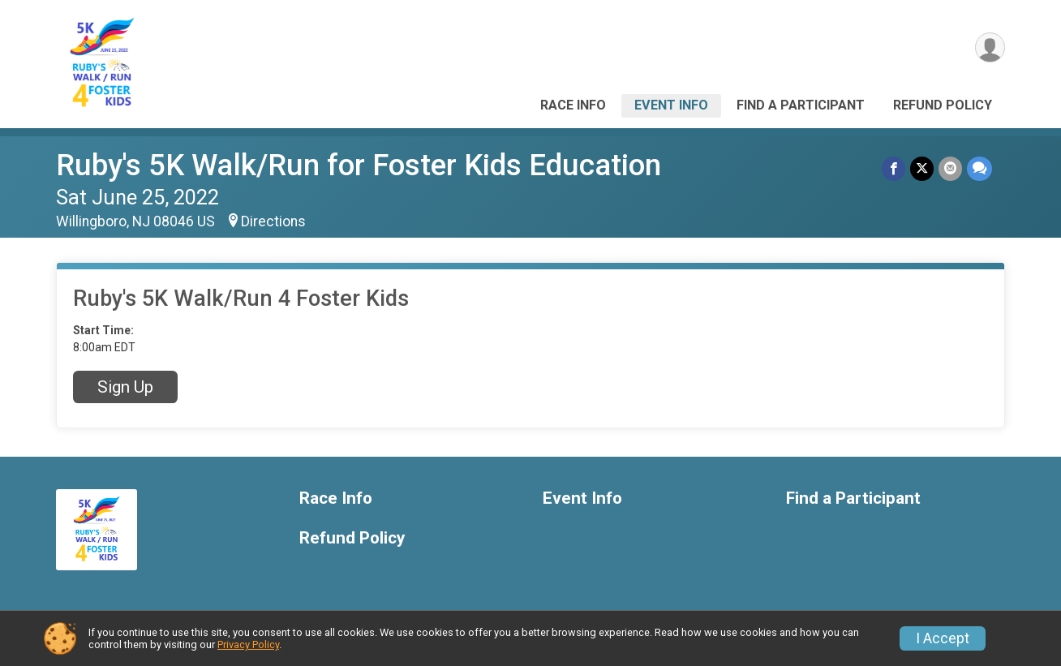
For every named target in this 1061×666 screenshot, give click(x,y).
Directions (273, 221)
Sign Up (125, 387)
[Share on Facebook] (893, 168)
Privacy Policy (248, 644)
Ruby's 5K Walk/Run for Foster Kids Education (358, 165)
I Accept (942, 638)
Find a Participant (801, 105)
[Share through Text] (979, 168)
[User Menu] (990, 47)
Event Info (671, 105)
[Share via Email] (950, 168)
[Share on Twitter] (922, 168)
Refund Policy (942, 105)
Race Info (573, 105)
